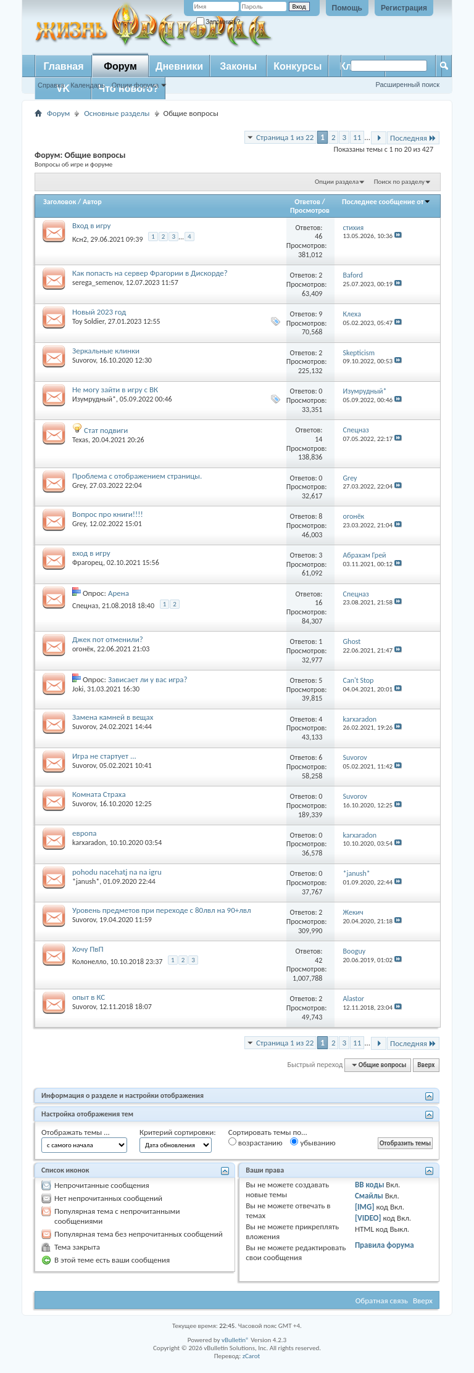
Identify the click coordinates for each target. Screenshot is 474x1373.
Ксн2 (79, 239)
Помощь (347, 8)
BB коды (370, 1184)
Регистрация (404, 8)
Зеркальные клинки (105, 350)
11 (357, 137)
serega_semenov (97, 282)
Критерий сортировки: (177, 1132)
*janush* (85, 881)
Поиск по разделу (399, 182)
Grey (79, 485)
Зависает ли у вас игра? (148, 679)
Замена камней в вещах (112, 717)
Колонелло (89, 961)
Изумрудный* (94, 399)
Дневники (179, 66)
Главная (63, 66)
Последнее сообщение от (386, 201)
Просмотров (310, 210)
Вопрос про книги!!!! (107, 514)
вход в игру (91, 553)
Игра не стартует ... (104, 756)
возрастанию (255, 1142)
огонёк (83, 649)
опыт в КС (88, 997)
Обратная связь (382, 1300)
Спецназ (85, 605)
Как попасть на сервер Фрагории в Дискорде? (150, 273)
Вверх (425, 1065)
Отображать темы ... (75, 1132)
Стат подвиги (106, 430)
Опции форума (135, 85)
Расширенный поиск (407, 84)
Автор (92, 201)
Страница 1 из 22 (285, 137)
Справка (51, 85)
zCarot (251, 1356)
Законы (238, 66)
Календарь (87, 85)
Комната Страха (99, 794)
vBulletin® (235, 1340)
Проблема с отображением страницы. (137, 475)
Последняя (413, 137)
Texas (80, 439)
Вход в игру (91, 225)
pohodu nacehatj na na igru (117, 871)
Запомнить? (218, 22)
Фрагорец (87, 562)
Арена (118, 593)
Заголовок (59, 201)
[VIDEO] (368, 1218)
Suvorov (84, 360)
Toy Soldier (88, 321)
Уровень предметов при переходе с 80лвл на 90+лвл (161, 910)
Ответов (307, 201)
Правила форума (384, 1245)
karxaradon (89, 842)
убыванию (312, 1142)
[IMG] (365, 1206)
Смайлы (369, 1195)
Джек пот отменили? (107, 639)
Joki (77, 689)
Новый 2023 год (99, 311)
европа (84, 833)
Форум (120, 66)
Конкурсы (297, 66)
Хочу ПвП (88, 949)
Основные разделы (116, 113)
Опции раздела (337, 182)
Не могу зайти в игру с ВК (115, 389)
